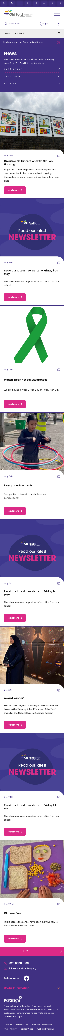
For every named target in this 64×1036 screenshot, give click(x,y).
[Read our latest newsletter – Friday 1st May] (32, 552)
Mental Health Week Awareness (25, 380)
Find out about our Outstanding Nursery (24, 42)
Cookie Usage (27, 1029)
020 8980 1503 (16, 963)
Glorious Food (13, 913)
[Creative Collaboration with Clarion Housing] (32, 124)
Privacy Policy (10, 1029)
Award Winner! (14, 698)
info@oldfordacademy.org (20, 968)
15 (40, 951)
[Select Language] (50, 24)
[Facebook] (26, 978)
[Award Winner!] (32, 659)
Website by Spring (45, 1029)
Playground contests (18, 485)
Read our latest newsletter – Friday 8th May (31, 272)
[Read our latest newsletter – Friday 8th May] (32, 231)
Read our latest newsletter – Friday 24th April (31, 806)
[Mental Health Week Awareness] (32, 338)
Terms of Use (22, 1024)
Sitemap (8, 1024)
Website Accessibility (42, 1024)
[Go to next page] (60, 950)
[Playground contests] (32, 445)
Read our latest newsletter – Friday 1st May (30, 593)
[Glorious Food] (32, 872)
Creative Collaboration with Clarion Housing (28, 162)
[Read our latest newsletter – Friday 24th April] (32, 765)
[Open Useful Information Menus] (32, 989)
